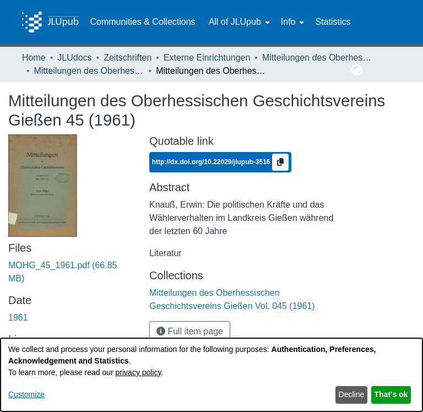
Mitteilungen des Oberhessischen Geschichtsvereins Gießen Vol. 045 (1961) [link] (89, 70)
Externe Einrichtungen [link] (207, 57)
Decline (352, 394)
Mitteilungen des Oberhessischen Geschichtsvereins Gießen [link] (317, 57)
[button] (357, 70)
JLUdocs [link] (74, 57)
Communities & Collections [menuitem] (142, 21)
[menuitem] (238, 22)
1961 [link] (18, 317)
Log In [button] (380, 70)
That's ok (391, 394)
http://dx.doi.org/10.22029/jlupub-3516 (212, 161)
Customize (26, 394)
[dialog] (211, 375)
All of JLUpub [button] (235, 21)
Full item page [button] (189, 331)
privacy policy (138, 372)
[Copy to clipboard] (280, 162)
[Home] (50, 22)
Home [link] (34, 57)
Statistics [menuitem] (332, 21)
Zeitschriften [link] (127, 57)
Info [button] (288, 21)
